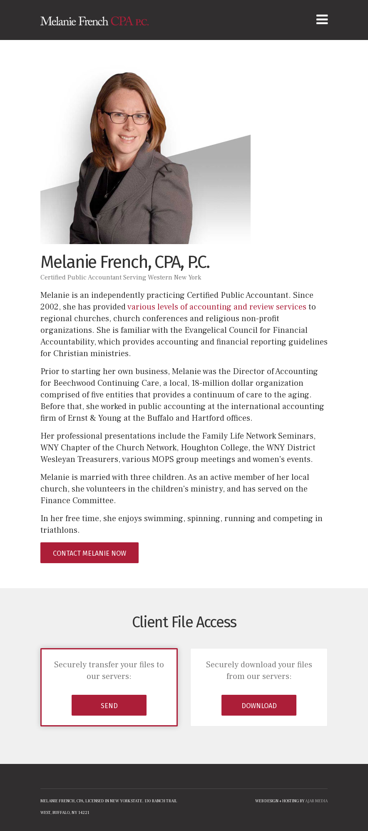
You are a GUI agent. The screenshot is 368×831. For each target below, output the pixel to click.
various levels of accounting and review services (216, 307)
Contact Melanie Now (89, 553)
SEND (109, 706)
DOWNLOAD (259, 706)
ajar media (316, 801)
